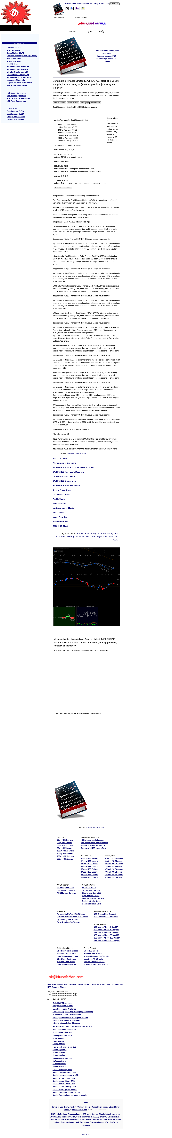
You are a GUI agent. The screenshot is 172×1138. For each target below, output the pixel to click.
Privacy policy (70, 1107)
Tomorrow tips (95, 103)
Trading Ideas (12, 64)
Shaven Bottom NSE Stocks (96, 964)
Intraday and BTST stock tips (19, 77)
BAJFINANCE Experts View (64, 481)
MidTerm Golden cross (66, 954)
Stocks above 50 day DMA (64, 1084)
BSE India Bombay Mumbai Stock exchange (101, 1114)
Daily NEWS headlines (62, 1003)
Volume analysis (72, 103)
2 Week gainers (59, 1061)
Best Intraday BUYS (15, 111)
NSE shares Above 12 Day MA (106, 930)
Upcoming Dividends (16, 80)
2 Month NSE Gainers (114, 864)
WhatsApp (70, 454)
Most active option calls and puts (67, 1014)
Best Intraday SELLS (15, 114)
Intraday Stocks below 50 (17, 69)
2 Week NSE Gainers (89, 864)
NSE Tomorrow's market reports (94, 843)
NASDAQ (73, 984)
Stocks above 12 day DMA (64, 1078)
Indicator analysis (59, 103)
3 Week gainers (59, 1064)
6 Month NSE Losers (113, 877)
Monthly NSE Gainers (114, 858)
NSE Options (53, 987)
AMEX (102, 984)
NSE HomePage (13, 50)
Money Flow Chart (60, 517)
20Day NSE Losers (65, 859)
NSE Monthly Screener (66, 893)
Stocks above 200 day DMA (64, 1086)
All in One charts (60, 458)
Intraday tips (85, 103)
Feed (86, 1102)
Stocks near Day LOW (91, 893)
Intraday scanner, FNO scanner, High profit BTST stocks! (107, 58)
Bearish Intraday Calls (91, 904)
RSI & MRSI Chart (60, 526)
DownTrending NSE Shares (68, 922)
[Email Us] (77, 8)
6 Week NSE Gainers (89, 875)
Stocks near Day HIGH (91, 890)
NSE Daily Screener (65, 888)
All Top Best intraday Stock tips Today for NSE (72, 1026)
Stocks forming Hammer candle (66, 1092)
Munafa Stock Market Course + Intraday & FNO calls (87, 4)
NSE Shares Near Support (104, 914)
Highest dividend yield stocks (19, 83)
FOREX (87, 984)
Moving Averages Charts (63, 508)
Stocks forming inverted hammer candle (70, 1095)
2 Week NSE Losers (89, 866)
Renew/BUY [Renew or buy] (114, 4)
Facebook (78, 454)
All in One (90, 536)
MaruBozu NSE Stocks (93, 959)
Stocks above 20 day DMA (64, 1081)
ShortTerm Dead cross (66, 959)
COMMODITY (62, 984)
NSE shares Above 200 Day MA (106, 941)
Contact (81, 1107)
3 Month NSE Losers (113, 872)
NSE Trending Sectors (16, 96)
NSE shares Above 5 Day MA (105, 927)
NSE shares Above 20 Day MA (106, 932)
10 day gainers (59, 1044)
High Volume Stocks (90, 896)
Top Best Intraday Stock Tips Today (22, 56)
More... (63, 987)
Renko (80, 533)
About (87, 1107)
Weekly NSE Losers (89, 861)
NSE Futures (117, 984)
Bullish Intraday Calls (91, 901)
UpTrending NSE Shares (67, 919)
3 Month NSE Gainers (114, 869)
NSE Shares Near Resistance (105, 917)
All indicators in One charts (64, 463)
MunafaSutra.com (79, 1110)
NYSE (80, 984)
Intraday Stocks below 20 (17, 72)
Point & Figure (92, 533)
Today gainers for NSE (62, 1036)
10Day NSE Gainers (65, 851)
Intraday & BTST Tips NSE (93, 898)
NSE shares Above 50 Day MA (106, 935)
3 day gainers (58, 1038)
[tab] (67, 8)
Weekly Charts (59, 499)
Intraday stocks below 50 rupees (66, 1020)
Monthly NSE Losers (113, 861)
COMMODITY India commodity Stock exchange (70, 1117)
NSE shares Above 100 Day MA (106, 938)
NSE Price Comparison (16, 101)
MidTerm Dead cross (66, 962)
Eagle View (102, 536)
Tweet (84, 454)
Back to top (86, 1134)
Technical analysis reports (64, 476)
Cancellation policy (99, 1107)
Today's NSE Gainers (16, 117)
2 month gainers (60, 1050)
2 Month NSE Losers (113, 866)
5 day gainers (58, 1041)
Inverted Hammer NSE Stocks (96, 956)
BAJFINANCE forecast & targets (66, 485)
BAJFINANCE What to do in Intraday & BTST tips (74, 467)
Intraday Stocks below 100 (18, 67)
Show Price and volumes (63, 188)
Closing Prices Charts (62, 490)
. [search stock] (102, 32)
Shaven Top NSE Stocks (94, 962)
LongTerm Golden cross (67, 956)
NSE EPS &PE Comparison (18, 98)
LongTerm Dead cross (66, 964)
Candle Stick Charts (61, 494)
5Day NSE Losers (64, 848)
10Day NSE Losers (65, 854)
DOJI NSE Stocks (91, 951)
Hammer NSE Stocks (93, 954)
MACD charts (58, 513)
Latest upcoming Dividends (64, 1009)
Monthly (80, 536)
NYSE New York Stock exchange (65, 1120)
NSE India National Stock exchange (66, 1114)
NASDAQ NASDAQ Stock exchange (106, 1117)
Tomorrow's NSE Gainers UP (93, 845)
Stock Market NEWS (15, 53)
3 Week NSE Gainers (89, 869)
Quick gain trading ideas (63, 1032)
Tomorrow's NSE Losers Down (94, 848)
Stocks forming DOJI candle (65, 1090)
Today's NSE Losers (15, 119)
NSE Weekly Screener (66, 890)
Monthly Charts (59, 503)
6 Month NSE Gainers (114, 875)
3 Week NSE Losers (89, 872)
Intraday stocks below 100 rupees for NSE (70, 1018)
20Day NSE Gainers (65, 856)
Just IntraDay (107, 533)
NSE (49, 984)
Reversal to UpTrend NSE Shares (71, 914)
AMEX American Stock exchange (89, 1122)
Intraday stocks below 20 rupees (66, 1023)
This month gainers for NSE (64, 1047)
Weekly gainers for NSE (63, 1058)
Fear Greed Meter (14, 58)
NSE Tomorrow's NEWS (17, 85)
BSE (54, 984)
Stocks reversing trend (62, 1070)
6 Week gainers (59, 1066)
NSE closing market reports (93, 840)
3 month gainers (60, 1052)
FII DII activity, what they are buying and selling (73, 1012)
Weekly (71, 536)
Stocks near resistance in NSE (66, 1075)
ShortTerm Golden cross (67, 951)
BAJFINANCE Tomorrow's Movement (68, 472)
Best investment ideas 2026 (64, 1030)
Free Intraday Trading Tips (18, 75)
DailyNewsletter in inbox (63, 1006)
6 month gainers (60, 1055)
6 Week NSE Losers (89, 877)
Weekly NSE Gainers (89, 858)
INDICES (95, 984)
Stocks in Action (89, 888)
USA (108, 984)
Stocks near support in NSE (64, 1072)
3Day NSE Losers (64, 843)
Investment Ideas (14, 61)
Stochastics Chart (60, 522)
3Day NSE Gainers (65, 840)
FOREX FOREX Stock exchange (93, 1120)
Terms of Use (58, 1107)
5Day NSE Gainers (65, 845)
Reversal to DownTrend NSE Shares (72, 917)
